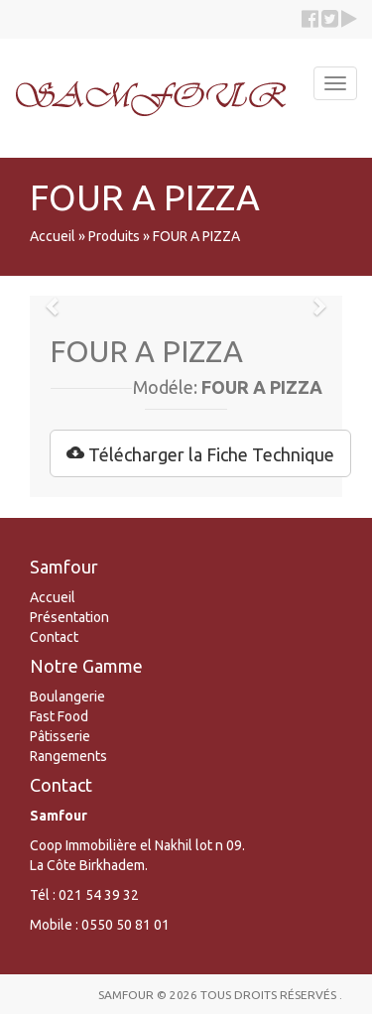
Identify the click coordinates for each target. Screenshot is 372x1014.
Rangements (68, 756)
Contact (54, 637)
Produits (114, 236)
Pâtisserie (60, 736)
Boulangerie (67, 696)
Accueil (52, 236)
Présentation (69, 617)
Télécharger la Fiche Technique (200, 454)
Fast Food (59, 716)
